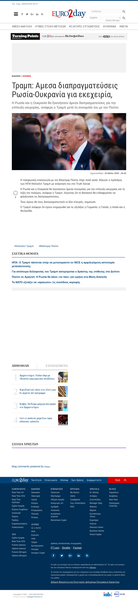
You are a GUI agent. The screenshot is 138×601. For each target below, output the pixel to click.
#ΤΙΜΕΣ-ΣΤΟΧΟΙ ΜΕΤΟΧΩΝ (50, 26)
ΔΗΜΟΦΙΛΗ (20, 365)
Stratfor (66, 547)
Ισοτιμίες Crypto (38, 553)
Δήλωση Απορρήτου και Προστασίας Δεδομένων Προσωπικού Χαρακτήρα (85, 582)
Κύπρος (34, 517)
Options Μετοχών (19, 556)
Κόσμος (34, 503)
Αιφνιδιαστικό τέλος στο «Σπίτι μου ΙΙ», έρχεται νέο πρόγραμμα (38, 391)
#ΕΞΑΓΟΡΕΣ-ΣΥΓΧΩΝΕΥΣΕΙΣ (84, 26)
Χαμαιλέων (114, 492)
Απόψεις (93, 496)
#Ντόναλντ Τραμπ (24, 246)
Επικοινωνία (51, 480)
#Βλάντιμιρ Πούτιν (48, 246)
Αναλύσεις (55, 510)
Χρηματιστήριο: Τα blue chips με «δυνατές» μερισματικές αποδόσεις (37, 377)
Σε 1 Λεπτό (36, 528)
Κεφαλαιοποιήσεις (19, 524)
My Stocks (74, 492)
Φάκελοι (93, 507)
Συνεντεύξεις (95, 499)
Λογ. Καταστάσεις (77, 503)
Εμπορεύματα (37, 546)
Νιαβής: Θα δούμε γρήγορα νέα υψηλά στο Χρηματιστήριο (38, 406)
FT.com (55, 547)
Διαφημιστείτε (94, 480)
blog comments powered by (31, 466)
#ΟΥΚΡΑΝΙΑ (109, 26)
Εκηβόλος (113, 496)
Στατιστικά (16, 513)
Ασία (33, 538)
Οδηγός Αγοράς (57, 499)
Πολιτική (34, 514)
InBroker (92, 567)
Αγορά (34, 499)
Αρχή (117, 480)
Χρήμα (34, 542)
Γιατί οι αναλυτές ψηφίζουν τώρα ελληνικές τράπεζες (36, 420)
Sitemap (64, 480)
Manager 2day (96, 503)
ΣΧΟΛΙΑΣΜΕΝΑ (57, 365)
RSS (72, 507)
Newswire (35, 492)
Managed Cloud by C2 (34, 597)
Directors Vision (96, 527)
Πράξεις (15, 520)
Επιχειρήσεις (36, 510)
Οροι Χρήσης (77, 480)
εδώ (106, 36)
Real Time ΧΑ (18, 492)
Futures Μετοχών (19, 552)
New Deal (113, 499)
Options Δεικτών (19, 548)
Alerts (72, 496)
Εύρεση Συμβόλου (20, 509)
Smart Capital (96, 534)
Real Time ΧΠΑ (18, 496)
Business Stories (97, 531)
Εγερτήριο (94, 520)
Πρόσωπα (55, 492)
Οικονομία (35, 496)
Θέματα (93, 510)
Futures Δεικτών (19, 545)
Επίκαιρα (35, 507)
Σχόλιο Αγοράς (18, 506)
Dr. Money (94, 492)
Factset (77, 547)
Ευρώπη (35, 535)
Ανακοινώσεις (18, 527)
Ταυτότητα (36, 480)
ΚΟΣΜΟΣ (27, 76)
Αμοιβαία (55, 507)
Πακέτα (15, 516)
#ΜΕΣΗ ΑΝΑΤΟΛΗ (22, 26)
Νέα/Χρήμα (55, 496)
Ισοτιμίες (35, 549)
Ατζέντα (93, 524)
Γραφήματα (75, 499)
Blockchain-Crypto (58, 520)
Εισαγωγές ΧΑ (57, 503)
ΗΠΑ (33, 531)
